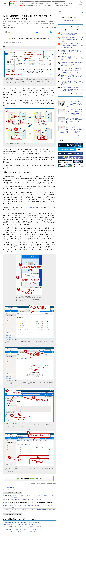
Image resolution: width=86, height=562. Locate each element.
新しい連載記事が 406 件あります (13, 492)
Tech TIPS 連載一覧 (8, 488)
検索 (82, 12)
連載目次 (19, 43)
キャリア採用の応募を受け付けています (69, 21)
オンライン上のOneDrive (28, 207)
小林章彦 (41, 27)
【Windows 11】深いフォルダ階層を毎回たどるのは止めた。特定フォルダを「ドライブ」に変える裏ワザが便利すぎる (72, 70)
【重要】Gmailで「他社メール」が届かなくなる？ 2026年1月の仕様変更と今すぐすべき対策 (72, 39)
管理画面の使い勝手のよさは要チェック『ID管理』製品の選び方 (19, 524)
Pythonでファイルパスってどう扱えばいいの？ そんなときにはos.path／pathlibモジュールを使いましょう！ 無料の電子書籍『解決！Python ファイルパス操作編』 (70, 129)
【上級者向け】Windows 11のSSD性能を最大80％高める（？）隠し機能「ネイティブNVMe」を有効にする (72, 64)
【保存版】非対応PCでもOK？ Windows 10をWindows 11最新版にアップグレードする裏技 (72, 58)
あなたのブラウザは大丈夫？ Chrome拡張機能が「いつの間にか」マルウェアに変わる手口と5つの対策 (72, 77)
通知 (20, 32)
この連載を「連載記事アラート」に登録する (29, 478)
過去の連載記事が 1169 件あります (13, 514)
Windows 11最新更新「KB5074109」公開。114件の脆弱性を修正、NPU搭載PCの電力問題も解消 (72, 83)
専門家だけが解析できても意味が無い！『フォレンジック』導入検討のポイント (23, 529)
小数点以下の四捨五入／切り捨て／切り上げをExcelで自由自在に (27, 499)
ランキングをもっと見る (77, 93)
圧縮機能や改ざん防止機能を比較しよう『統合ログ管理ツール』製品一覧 (21, 522)
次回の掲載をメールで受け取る (11, 489)
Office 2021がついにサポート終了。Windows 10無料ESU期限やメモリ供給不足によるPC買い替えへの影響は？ (72, 45)
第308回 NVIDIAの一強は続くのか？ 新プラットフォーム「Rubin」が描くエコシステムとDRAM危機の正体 (72, 89)
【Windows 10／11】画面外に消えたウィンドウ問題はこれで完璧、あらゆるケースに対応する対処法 (72, 52)
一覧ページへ (80, 135)
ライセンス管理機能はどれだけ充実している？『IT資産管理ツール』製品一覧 (22, 527)
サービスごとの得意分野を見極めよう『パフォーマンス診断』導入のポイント (22, 531)
